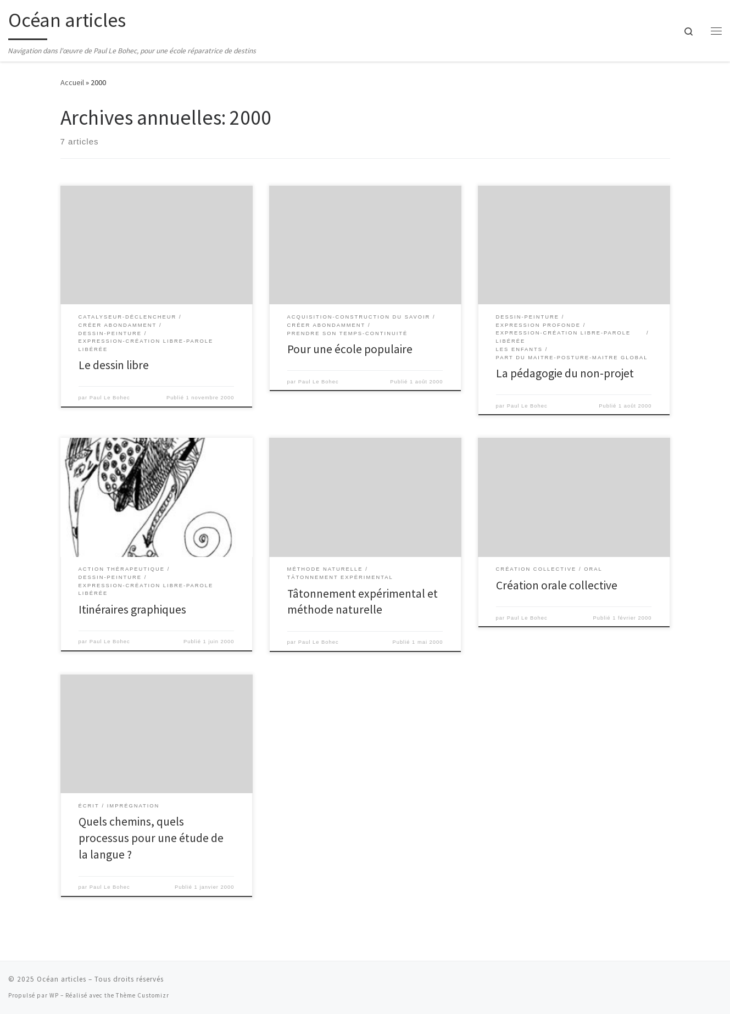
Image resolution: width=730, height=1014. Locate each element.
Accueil (72, 82)
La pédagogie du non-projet (565, 373)
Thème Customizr (142, 995)
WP (54, 995)
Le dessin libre (114, 365)
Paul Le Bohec (110, 397)
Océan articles (61, 979)
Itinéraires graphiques (132, 609)
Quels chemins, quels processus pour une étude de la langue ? (151, 838)
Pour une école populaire (350, 349)
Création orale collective (556, 585)
